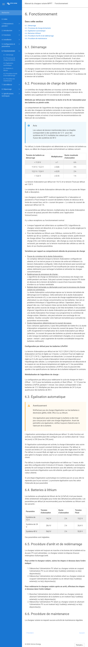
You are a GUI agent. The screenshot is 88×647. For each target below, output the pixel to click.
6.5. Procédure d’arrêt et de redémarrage (10, 75)
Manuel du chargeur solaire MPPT (38, 3)
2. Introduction (11, 30)
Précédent (30, 633)
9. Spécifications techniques (11, 94)
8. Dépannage (11, 89)
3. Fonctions (11, 35)
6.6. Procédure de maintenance (9, 80)
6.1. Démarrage (8, 55)
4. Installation (11, 39)
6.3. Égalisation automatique (8, 64)
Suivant (82, 633)
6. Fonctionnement (11, 51)
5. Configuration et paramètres (11, 45)
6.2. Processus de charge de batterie (9, 59)
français (79, 645)
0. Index (4, 19)
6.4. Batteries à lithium (8, 69)
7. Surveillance (11, 84)
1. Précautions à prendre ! (11, 24)
